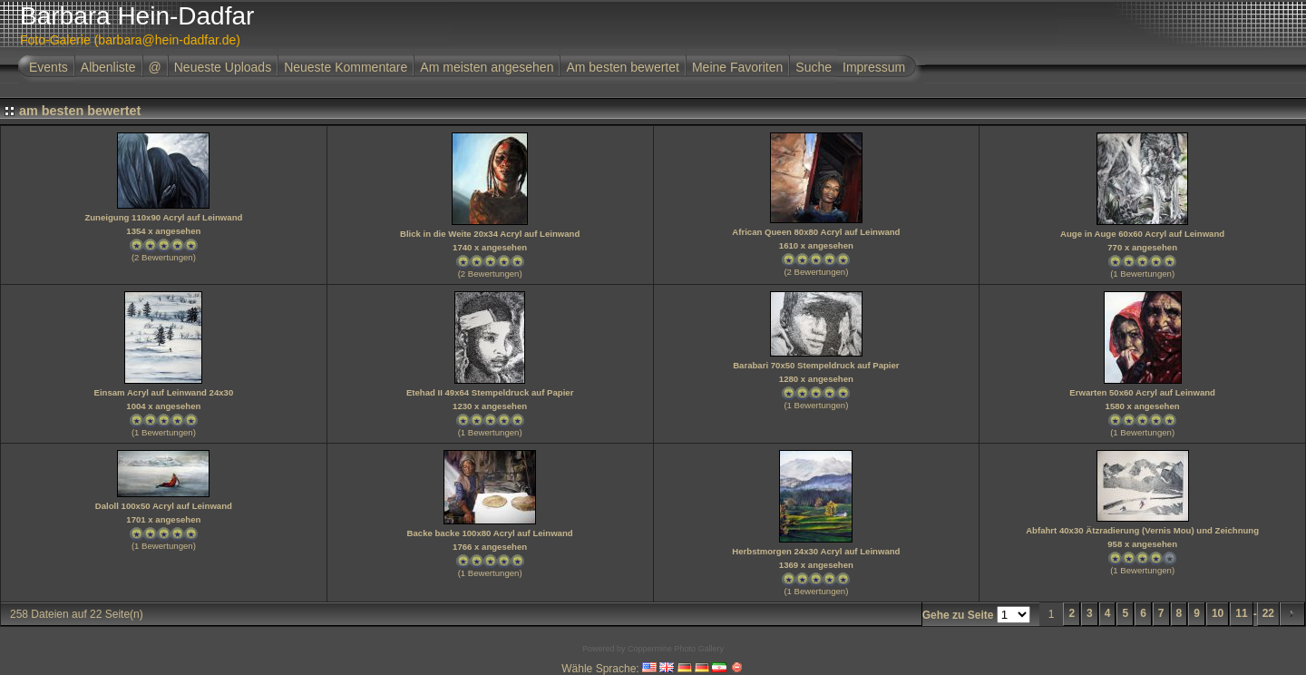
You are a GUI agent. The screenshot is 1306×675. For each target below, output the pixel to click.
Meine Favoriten (737, 67)
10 (1217, 613)
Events (48, 67)
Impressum (874, 67)
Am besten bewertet (622, 67)
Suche (813, 67)
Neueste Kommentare (345, 67)
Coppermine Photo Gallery (676, 648)
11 (1241, 613)
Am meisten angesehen (486, 67)
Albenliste (108, 67)
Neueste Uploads (222, 67)
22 (1268, 613)
